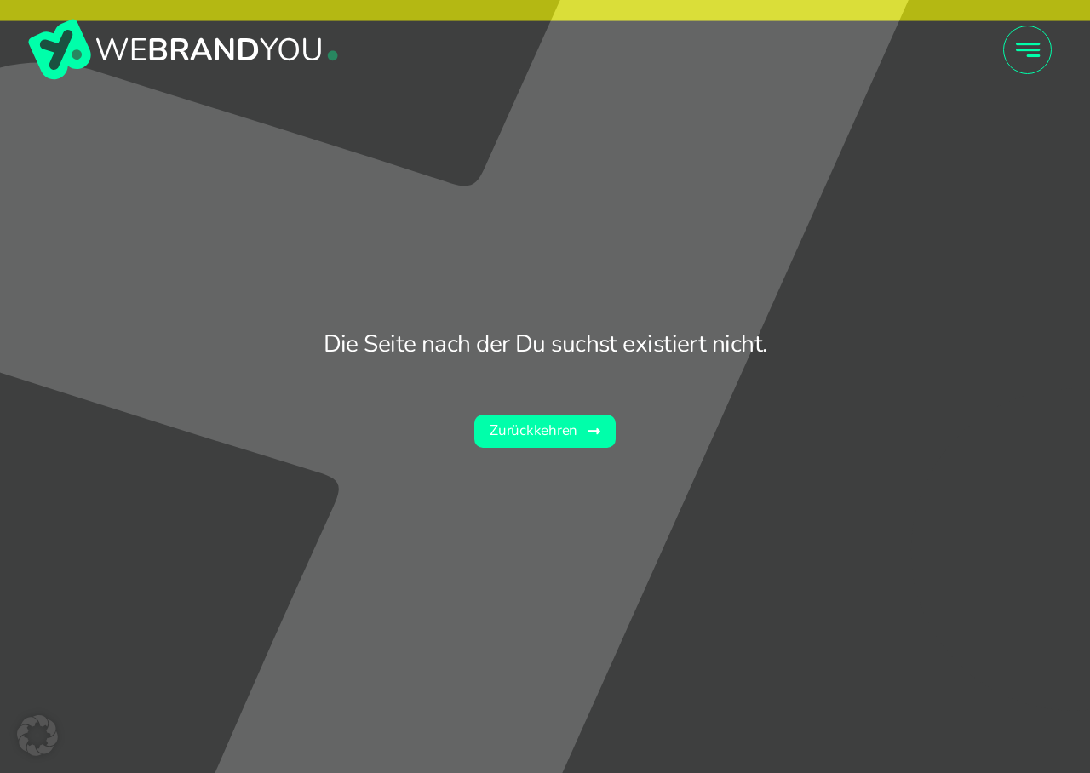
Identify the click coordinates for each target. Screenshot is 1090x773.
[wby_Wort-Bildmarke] (183, 24)
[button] (37, 735)
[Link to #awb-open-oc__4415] (1027, 50)
